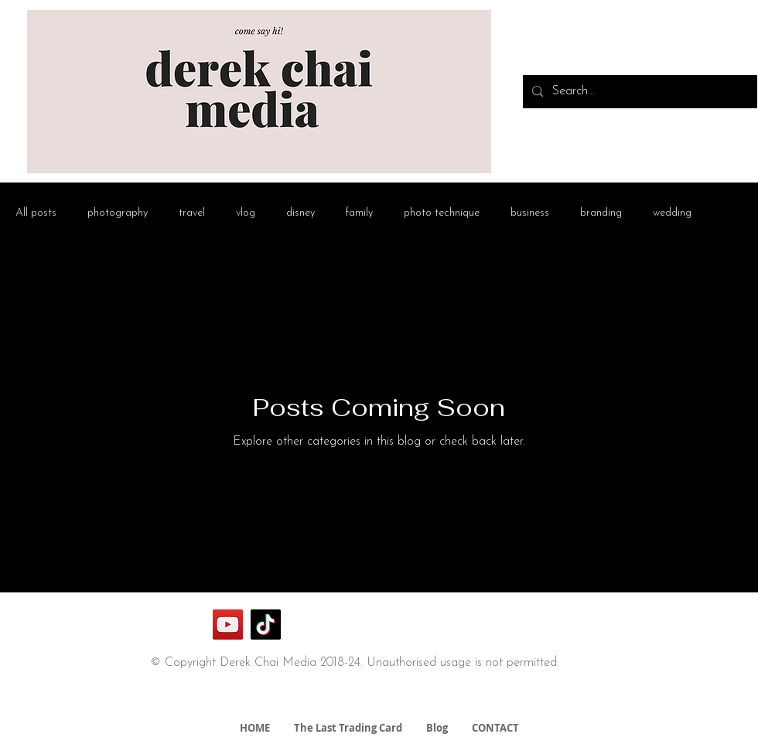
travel (192, 213)
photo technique (442, 213)
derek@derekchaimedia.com (360, 700)
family (359, 213)
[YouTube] (228, 624)
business (529, 213)
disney (300, 213)
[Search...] (638, 91)
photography (117, 213)
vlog (245, 213)
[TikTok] (266, 624)
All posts (35, 213)
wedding (672, 213)
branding (601, 213)
